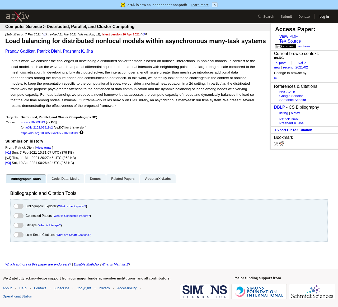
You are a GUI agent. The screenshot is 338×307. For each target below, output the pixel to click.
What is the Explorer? (72, 206)
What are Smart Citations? (74, 234)
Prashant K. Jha (78, 51)
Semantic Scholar (292, 100)
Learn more (200, 5)
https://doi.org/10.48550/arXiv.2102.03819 (49, 133)
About (7, 288)
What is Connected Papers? (72, 215)
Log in (324, 16)
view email (44, 147)
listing (283, 113)
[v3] (8, 163)
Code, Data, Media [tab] (65, 179)
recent (288, 67)
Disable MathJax (86, 264)
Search (266, 16)
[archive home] (17, 16)
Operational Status (17, 296)
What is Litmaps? (50, 225)
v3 (143, 34)
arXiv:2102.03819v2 (39, 127)
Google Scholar (291, 96)
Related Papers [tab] (122, 179)
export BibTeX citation (293, 130)
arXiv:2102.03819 (33, 122)
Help (23, 288)
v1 (44, 34)
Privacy (104, 288)
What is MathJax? (115, 264)
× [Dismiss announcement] (215, 5)
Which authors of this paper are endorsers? (38, 264)
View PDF (288, 36)
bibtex (295, 113)
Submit (286, 16)
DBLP (279, 107)
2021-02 (301, 67)
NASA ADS (287, 92)
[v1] (8, 152)
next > (301, 63)
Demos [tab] (95, 179)
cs (276, 78)
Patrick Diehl (49, 51)
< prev (281, 63)
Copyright (84, 288)
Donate (304, 16)
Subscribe (61, 288)
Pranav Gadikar (20, 51)
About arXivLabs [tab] (158, 179)
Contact (40, 288)
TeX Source (290, 41)
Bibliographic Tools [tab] (26, 179)
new (277, 67)
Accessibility (127, 288)
